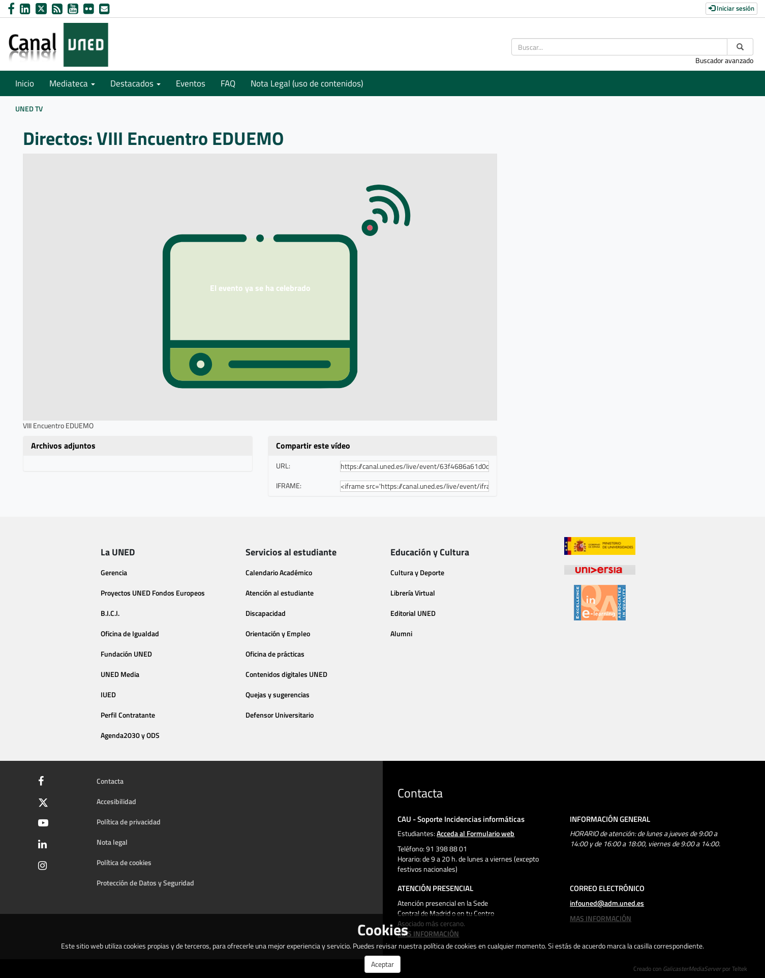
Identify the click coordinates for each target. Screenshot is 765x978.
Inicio (24, 83)
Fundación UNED (126, 653)
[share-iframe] (414, 486)
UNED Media (120, 674)
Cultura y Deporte (417, 572)
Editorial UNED (413, 613)
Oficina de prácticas (275, 653)
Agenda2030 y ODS (130, 735)
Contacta (110, 781)
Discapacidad (266, 613)
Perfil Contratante (128, 714)
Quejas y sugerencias (278, 694)
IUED (108, 694)
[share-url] (414, 466)
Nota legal (112, 842)
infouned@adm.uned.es (607, 903)
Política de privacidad (129, 821)
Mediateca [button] (72, 83)
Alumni (401, 633)
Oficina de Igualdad (130, 633)
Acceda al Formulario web (475, 833)
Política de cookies (124, 862)
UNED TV (29, 108)
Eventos (190, 83)
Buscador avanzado (724, 60)
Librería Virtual (412, 592)
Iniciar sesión (731, 8)
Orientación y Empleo (278, 633)
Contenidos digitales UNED (286, 674)
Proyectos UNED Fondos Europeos (153, 592)
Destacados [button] (135, 83)
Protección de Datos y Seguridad (145, 882)
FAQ (228, 83)
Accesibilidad (116, 801)
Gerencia (114, 572)
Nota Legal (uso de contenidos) (307, 83)
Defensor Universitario (280, 714)
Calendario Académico (279, 572)
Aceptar (382, 964)
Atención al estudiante (280, 592)
